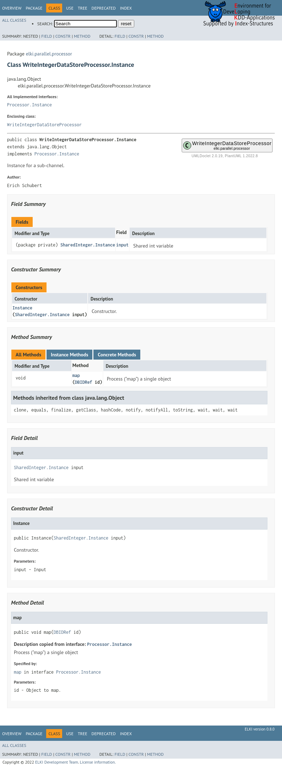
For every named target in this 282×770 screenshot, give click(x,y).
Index (126, 8)
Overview (11, 8)
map (76, 375)
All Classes (14, 20)
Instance (22, 307)
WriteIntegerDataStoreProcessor (44, 124)
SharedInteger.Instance (87, 245)
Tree (82, 8)
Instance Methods (69, 354)
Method (82, 36)
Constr (63, 36)
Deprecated (104, 8)
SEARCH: (45, 23)
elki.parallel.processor (49, 54)
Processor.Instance (29, 104)
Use (70, 8)
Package (34, 8)
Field (46, 36)
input (122, 245)
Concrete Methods (117, 354)
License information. (98, 762)
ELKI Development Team (56, 762)
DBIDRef (83, 382)
